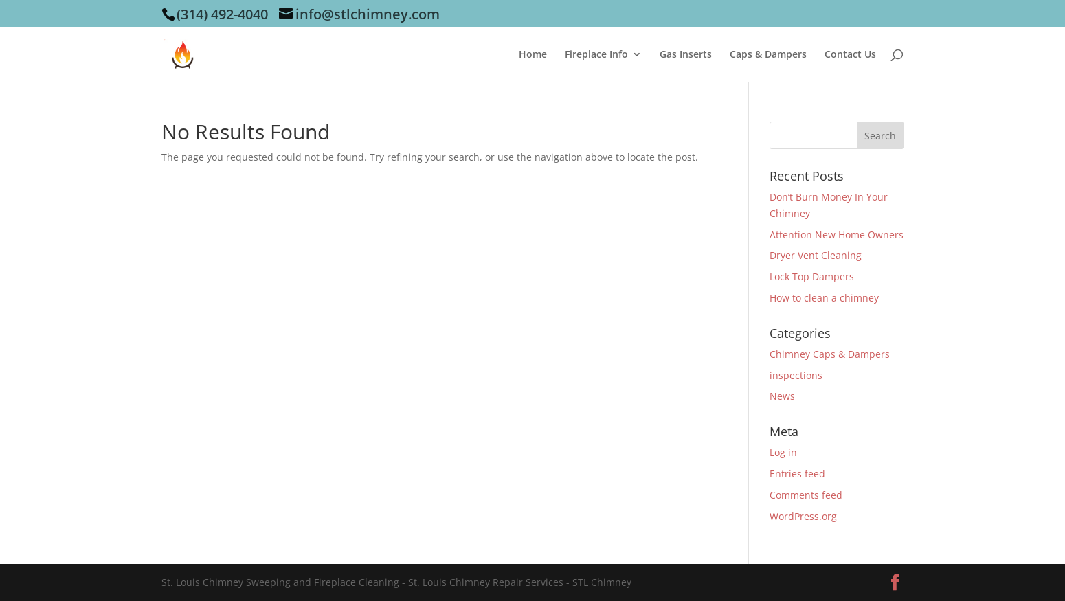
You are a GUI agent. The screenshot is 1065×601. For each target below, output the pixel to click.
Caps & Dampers (768, 54)
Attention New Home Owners (837, 234)
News (782, 395)
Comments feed (806, 494)
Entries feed (797, 473)
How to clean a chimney (824, 297)
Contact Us (850, 54)
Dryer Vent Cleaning (816, 255)
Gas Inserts (686, 54)
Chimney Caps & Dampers (830, 354)
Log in (783, 452)
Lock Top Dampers (812, 276)
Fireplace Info (596, 54)
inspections (796, 375)
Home (533, 54)
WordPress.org (803, 516)
